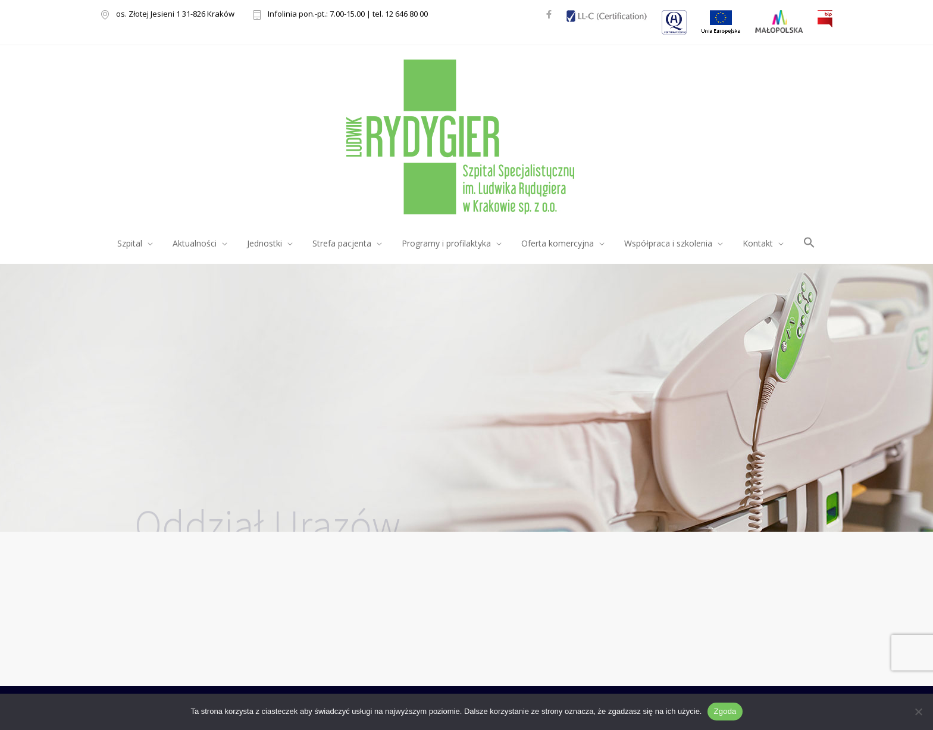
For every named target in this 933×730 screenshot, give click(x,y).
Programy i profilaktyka (446, 243)
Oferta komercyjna (557, 243)
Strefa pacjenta (341, 243)
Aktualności (195, 243)
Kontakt (758, 243)
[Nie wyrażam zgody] (918, 711)
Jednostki (264, 243)
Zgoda (724, 711)
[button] (809, 244)
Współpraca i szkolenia (668, 243)
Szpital (129, 243)
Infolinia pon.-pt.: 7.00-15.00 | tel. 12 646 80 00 (348, 14)
